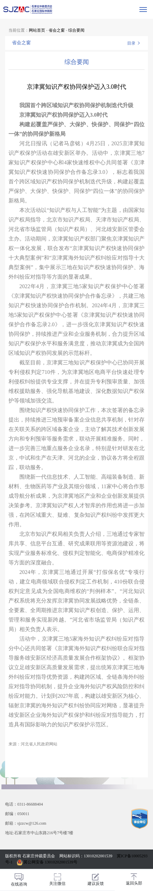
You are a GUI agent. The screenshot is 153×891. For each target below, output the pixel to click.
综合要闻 (76, 30)
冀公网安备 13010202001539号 (47, 862)
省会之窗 (57, 30)
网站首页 (37, 30)
